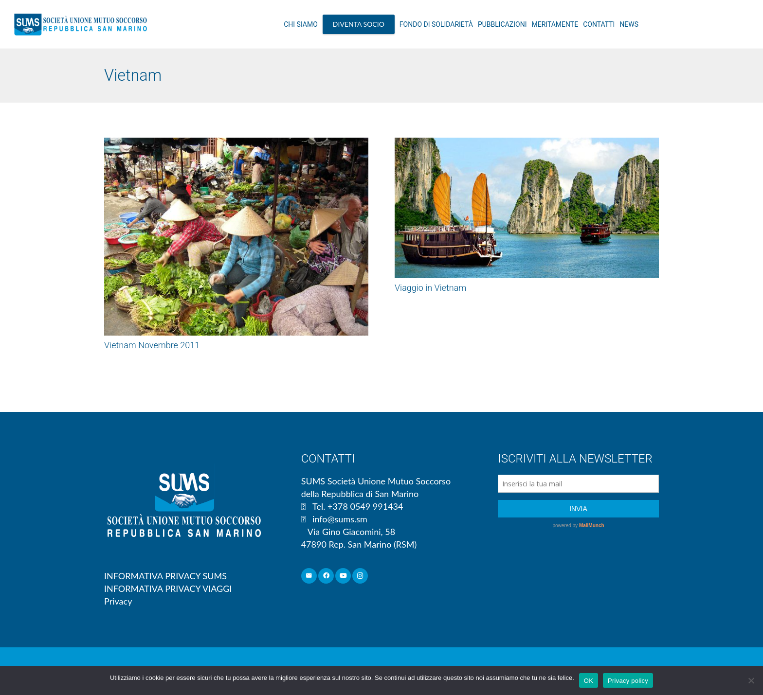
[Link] (80, 24)
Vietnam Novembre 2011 (152, 345)
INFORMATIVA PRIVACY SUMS (165, 575)
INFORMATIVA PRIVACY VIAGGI (168, 588)
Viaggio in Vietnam (430, 288)
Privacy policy (628, 680)
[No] (751, 680)
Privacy (118, 601)
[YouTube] (343, 576)
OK (588, 680)
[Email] (309, 576)
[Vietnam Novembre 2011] (236, 237)
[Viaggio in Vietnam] (527, 208)
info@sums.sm (339, 519)
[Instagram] (360, 576)
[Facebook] (326, 576)
